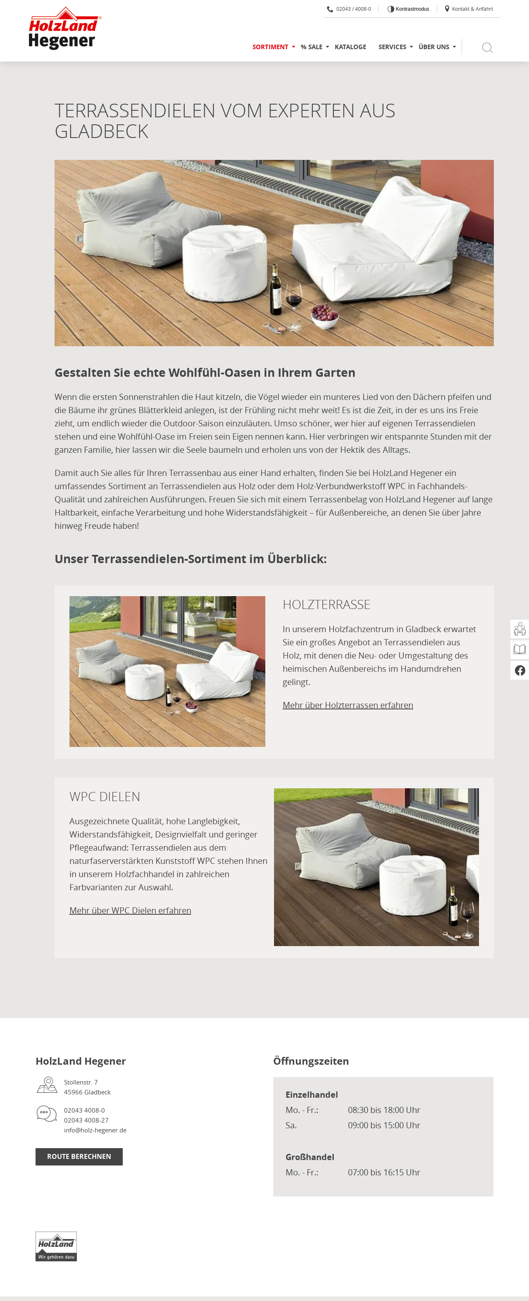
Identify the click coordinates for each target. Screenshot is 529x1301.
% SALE (311, 47)
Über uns (434, 47)
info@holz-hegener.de (95, 1130)
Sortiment (270, 47)
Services (392, 47)
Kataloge (350, 47)
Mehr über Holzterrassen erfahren (348, 705)
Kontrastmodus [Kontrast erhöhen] (411, 9)
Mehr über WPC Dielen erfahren (130, 910)
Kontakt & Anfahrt (468, 8)
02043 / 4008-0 (349, 8)
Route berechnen (79, 1156)
